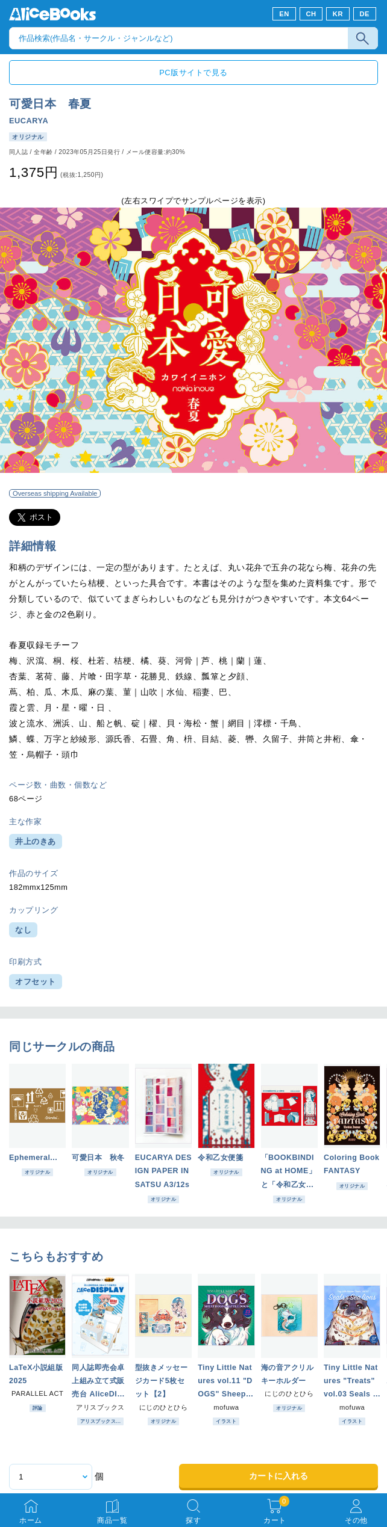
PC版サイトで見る (193, 72)
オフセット (35, 981)
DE (365, 13)
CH (311, 13)
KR (338, 13)
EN (284, 13)
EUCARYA (28, 120)
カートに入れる (278, 1476)
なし (23, 929)
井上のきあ (35, 841)
